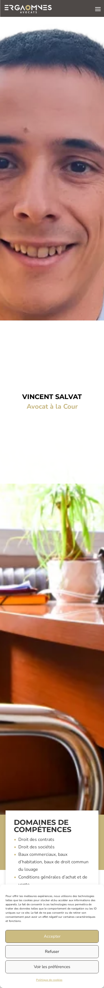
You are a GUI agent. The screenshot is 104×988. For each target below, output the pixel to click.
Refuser (52, 951)
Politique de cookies (49, 980)
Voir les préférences (52, 966)
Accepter (52, 936)
